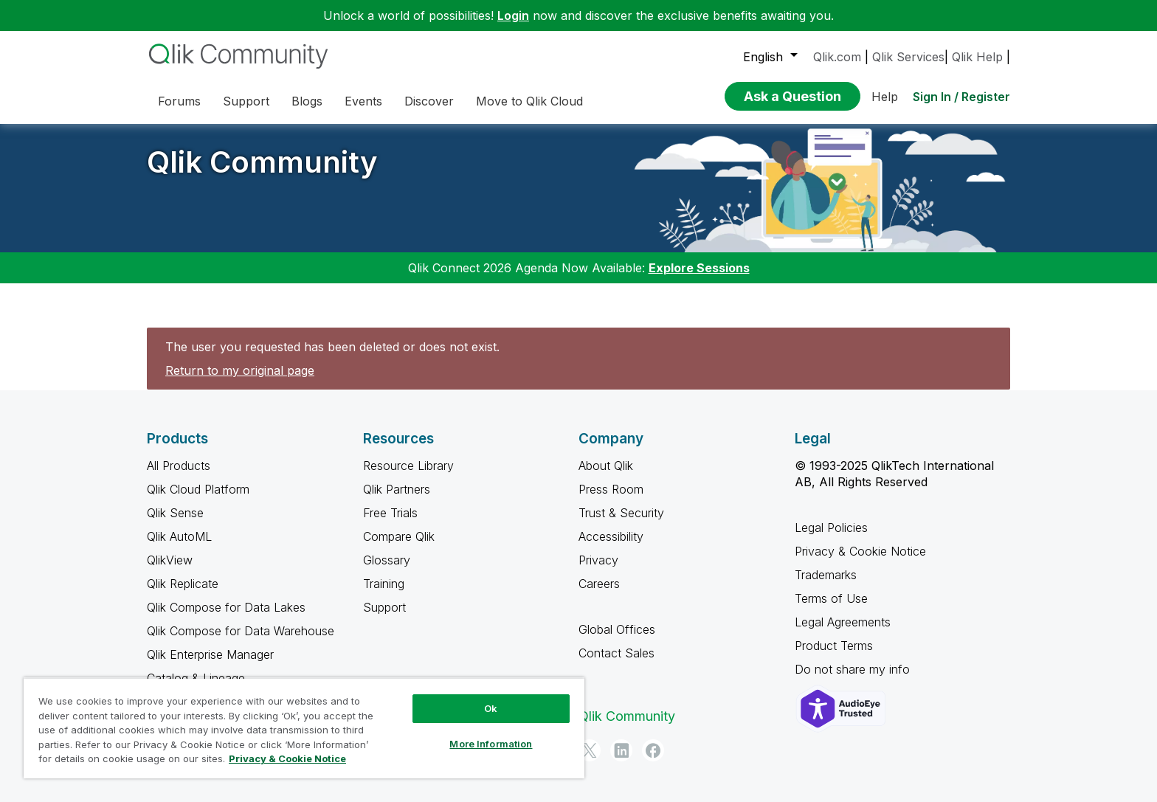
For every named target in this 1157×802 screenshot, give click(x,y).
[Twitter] (589, 750)
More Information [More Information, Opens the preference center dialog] (490, 744)
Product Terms (834, 645)
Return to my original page (239, 370)
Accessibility (610, 536)
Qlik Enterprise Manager (210, 654)
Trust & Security (621, 512)
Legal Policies (831, 527)
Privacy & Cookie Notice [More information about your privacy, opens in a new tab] (287, 758)
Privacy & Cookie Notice (860, 551)
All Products (178, 465)
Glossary (386, 560)
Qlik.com (837, 56)
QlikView (170, 560)
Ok (490, 708)
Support (384, 607)
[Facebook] (653, 750)
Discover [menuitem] (429, 101)
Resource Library (408, 465)
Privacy (598, 560)
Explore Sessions (699, 267)
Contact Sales (616, 653)
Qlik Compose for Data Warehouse (240, 630)
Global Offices (616, 629)
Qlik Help (977, 56)
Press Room (610, 489)
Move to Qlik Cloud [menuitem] (529, 101)
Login (513, 15)
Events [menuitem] (363, 101)
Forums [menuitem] (179, 101)
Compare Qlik (399, 536)
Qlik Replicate (182, 583)
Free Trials (390, 512)
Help (884, 96)
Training (383, 583)
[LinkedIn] (621, 750)
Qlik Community (262, 162)
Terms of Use (831, 598)
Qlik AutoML (179, 536)
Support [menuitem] (246, 101)
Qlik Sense (175, 512)
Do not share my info (854, 669)
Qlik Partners (396, 489)
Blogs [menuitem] (306, 101)
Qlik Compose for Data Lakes (226, 607)
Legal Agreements (843, 622)
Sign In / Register (961, 96)
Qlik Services (908, 56)
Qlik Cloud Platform (198, 489)
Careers (599, 583)
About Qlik (605, 465)
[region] (304, 727)
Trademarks (826, 574)
